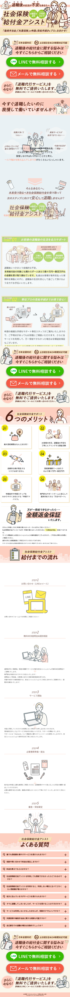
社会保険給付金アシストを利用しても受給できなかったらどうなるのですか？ (34, 877)
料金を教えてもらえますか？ (17, 869)
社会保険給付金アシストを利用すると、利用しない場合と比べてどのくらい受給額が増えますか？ (34, 887)
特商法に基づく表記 (42, 994)
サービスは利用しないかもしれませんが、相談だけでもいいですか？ (33, 911)
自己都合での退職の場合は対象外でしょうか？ (24, 925)
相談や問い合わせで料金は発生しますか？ (23, 861)
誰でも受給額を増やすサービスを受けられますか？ (26, 854)
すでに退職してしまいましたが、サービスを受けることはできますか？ (34, 903)
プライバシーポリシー (32, 994)
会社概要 (25, 994)
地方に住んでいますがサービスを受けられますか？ (26, 896)
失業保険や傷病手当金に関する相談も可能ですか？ (26, 918)
